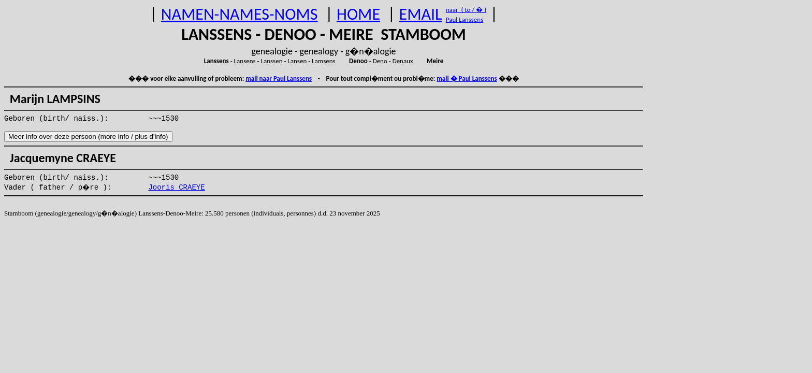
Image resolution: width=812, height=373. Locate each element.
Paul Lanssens (465, 19)
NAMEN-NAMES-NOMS (239, 14)
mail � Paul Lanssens (467, 78)
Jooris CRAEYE (176, 187)
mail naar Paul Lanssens (278, 78)
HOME (358, 14)
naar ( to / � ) (466, 9)
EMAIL (420, 14)
